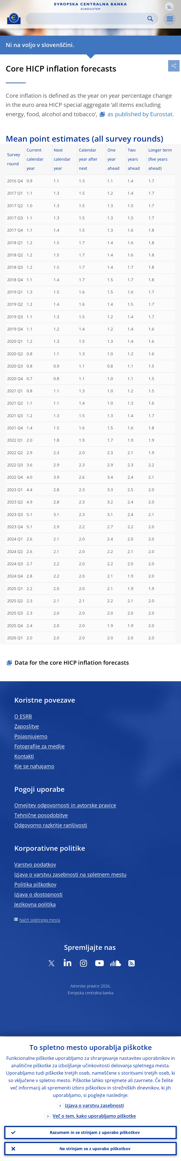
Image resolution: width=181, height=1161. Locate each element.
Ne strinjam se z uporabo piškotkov (94, 1148)
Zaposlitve (26, 726)
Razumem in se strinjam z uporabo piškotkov (95, 1132)
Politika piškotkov (35, 884)
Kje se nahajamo (34, 766)
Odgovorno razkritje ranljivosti (50, 825)
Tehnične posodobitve (41, 815)
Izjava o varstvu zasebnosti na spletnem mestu (70, 874)
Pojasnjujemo (30, 736)
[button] (169, 6)
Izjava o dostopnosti (38, 894)
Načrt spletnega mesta (39, 920)
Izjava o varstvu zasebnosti (94, 1104)
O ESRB (23, 716)
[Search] (87, 19)
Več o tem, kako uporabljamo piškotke (94, 1115)
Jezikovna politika (35, 904)
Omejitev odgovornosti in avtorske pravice (65, 805)
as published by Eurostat (140, 114)
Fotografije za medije (39, 746)
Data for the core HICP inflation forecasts (72, 662)
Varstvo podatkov (35, 864)
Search (150, 19)
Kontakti (24, 756)
